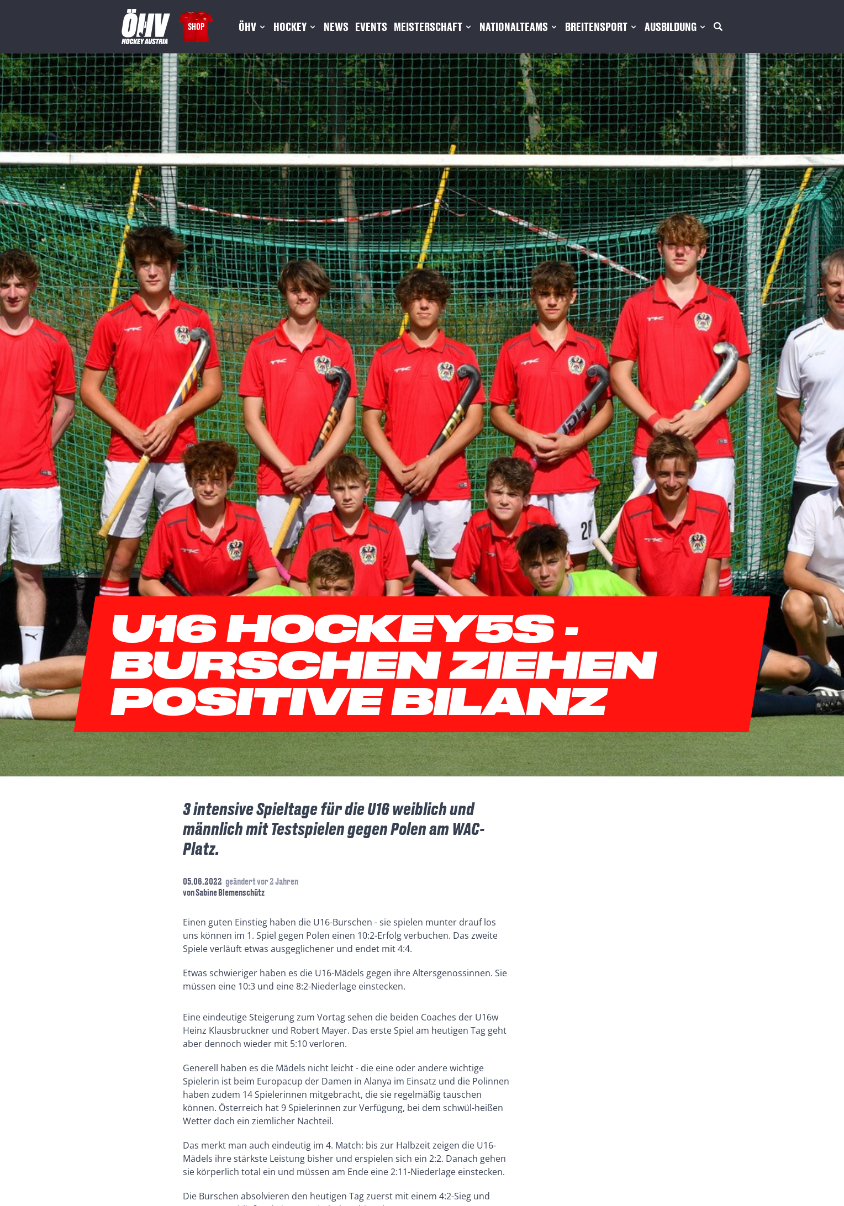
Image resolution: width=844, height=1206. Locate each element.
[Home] (146, 26)
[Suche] (718, 26)
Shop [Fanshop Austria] (196, 26)
